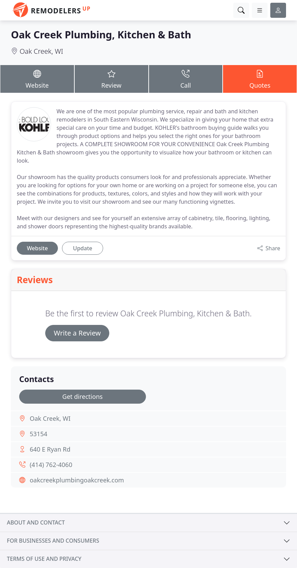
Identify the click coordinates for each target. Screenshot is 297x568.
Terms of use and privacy (44, 559)
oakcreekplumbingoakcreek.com (77, 480)
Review (111, 79)
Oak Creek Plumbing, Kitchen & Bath (101, 34)
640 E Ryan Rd (50, 449)
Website (37, 79)
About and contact (36, 522)
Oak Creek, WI (41, 51)
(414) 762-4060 (51, 464)
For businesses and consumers (53, 540)
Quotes (259, 79)
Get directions (82, 396)
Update (82, 248)
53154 (38, 434)
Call (185, 79)
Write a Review (77, 333)
